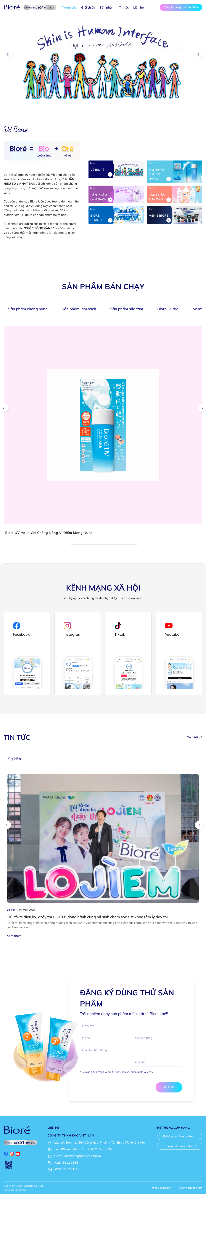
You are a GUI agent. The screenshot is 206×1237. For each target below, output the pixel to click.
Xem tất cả (194, 737)
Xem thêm (14, 936)
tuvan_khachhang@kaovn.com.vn (77, 1156)
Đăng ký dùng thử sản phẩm (181, 7)
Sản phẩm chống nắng (28, 309)
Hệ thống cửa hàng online (180, 1136)
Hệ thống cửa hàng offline (180, 1146)
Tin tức (124, 7)
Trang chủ (69, 7)
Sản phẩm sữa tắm (126, 309)
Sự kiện (14, 758)
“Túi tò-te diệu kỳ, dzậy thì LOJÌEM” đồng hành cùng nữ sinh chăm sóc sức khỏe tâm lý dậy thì (87, 917)
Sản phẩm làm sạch (79, 309)
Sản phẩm (107, 7)
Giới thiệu (88, 7)
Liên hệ (138, 7)
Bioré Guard (167, 309)
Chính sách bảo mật (190, 1187)
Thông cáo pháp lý (161, 1187)
